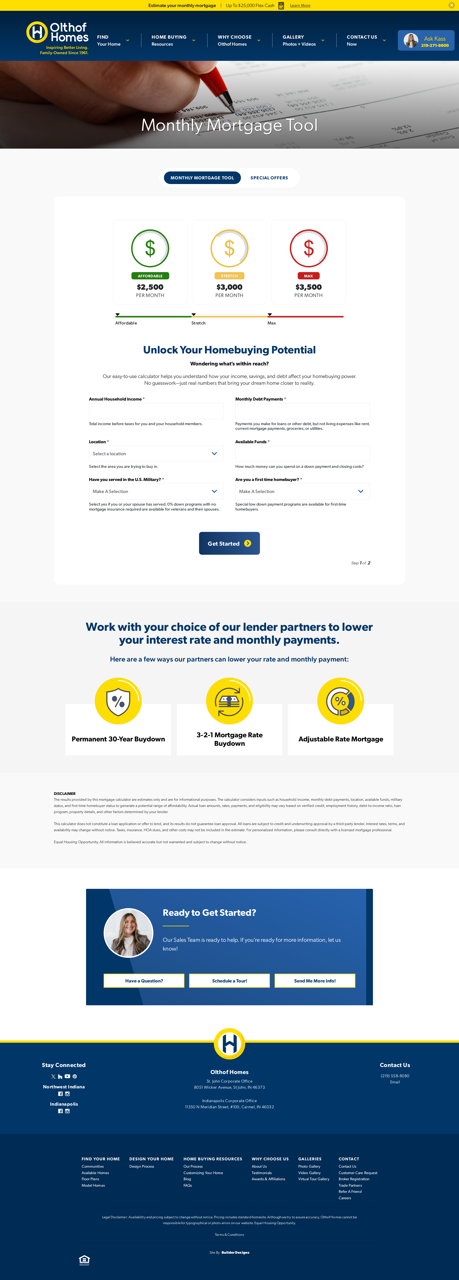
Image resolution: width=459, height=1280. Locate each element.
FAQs (188, 1185)
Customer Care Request (358, 1172)
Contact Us (348, 1166)
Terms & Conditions (229, 1234)
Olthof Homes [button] (236, 40)
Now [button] (362, 40)
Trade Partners (350, 1185)
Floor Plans (90, 1178)
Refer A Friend (350, 1191)
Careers (345, 1197)
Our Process (193, 1166)
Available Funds (252, 441)
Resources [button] (172, 40)
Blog (187, 1178)
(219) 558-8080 (395, 1075)
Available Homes (95, 1172)
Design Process (141, 1166)
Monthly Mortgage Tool (202, 177)
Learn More (300, 5)
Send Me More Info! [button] (315, 980)
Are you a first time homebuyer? (268, 479)
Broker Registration (354, 1178)
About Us (259, 1166)
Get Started (229, 543)
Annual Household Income (117, 398)
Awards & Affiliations (268, 1178)
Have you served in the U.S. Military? (126, 479)
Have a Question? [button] (144, 980)
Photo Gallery (309, 1166)
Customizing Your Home (203, 1172)
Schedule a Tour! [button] (229, 980)
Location (99, 441)
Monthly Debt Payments (260, 398)
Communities (93, 1166)
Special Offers (269, 177)
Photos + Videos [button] (300, 40)
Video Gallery (309, 1172)
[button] (451, 5)
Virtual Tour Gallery (313, 1178)
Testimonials (262, 1172)
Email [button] (395, 1081)
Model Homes (93, 1185)
